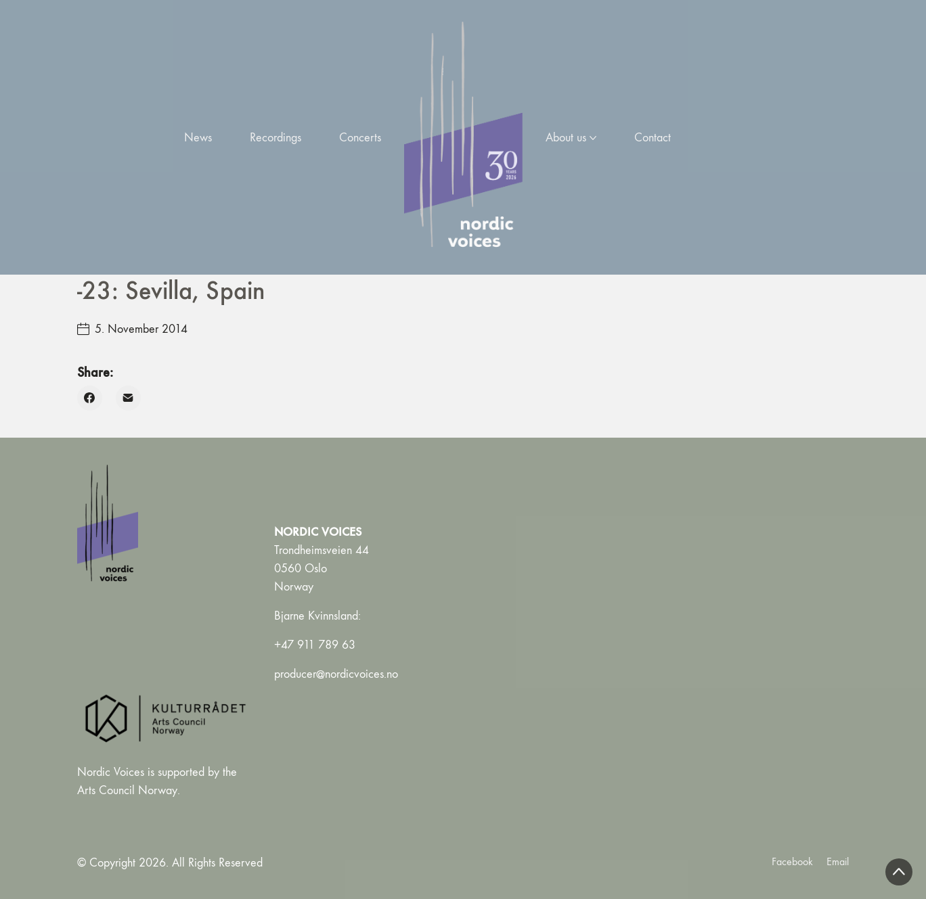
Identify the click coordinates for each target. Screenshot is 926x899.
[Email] (128, 398)
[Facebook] (89, 398)
